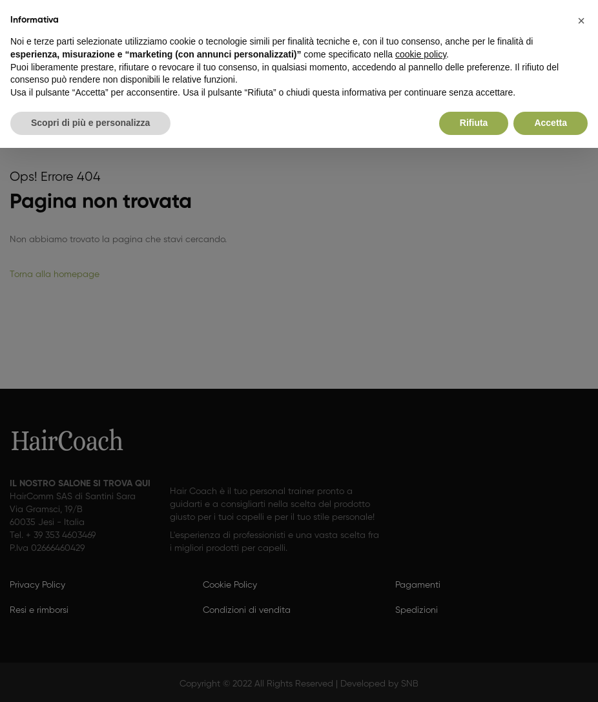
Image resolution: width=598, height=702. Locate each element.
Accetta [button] (550, 123)
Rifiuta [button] (474, 123)
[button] (581, 20)
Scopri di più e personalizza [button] (90, 123)
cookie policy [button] (420, 54)
